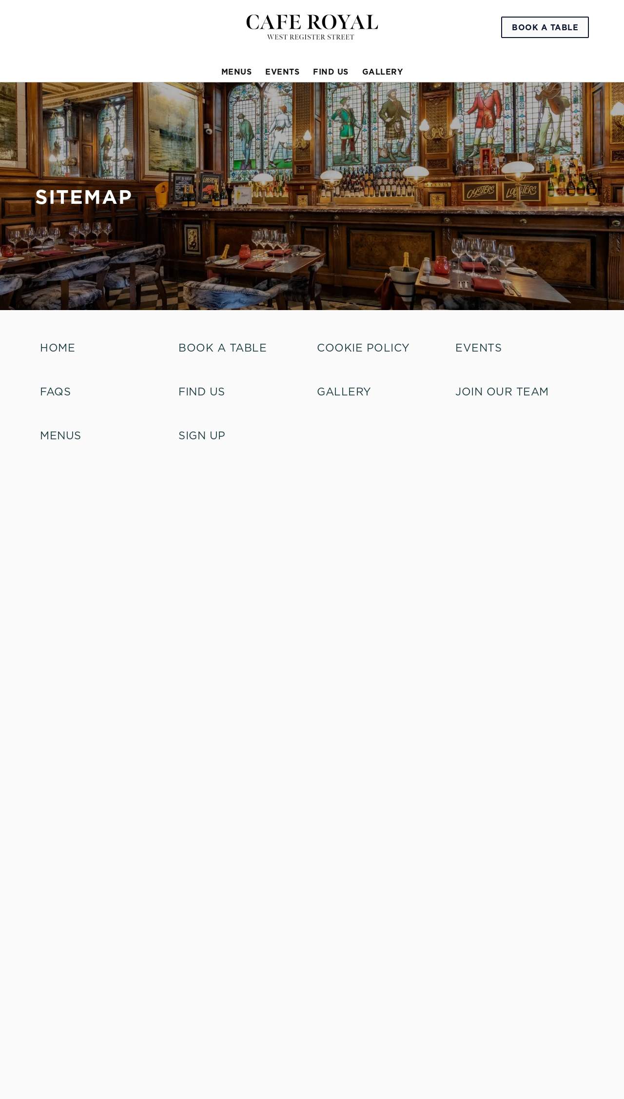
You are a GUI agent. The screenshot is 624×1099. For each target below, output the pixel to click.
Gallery (344, 391)
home (57, 347)
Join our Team (502, 391)
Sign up (202, 435)
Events (478, 347)
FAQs (55, 391)
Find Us (201, 391)
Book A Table (222, 347)
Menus (60, 435)
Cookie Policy (363, 347)
